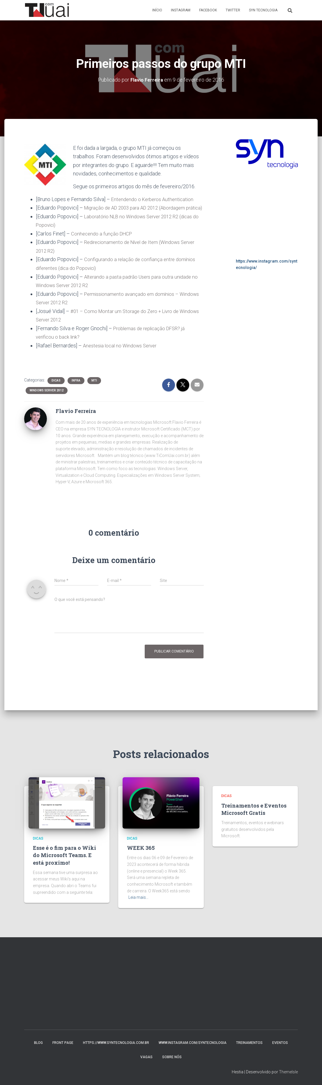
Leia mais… (138, 897)
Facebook (208, 10)
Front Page (62, 1043)
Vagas (146, 1057)
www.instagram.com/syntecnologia (193, 1043)
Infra (76, 386)
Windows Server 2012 (46, 396)
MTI (94, 386)
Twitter (233, 10)
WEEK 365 (141, 847)
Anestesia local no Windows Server (122, 352)
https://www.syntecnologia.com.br (116, 1043)
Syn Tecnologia (263, 10)
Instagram (180, 10)
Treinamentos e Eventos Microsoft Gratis (253, 809)
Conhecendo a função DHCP (102, 241)
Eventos (280, 1043)
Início (157, 10)
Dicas (56, 386)
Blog (38, 1043)
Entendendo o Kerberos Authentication (154, 199)
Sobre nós (172, 1057)
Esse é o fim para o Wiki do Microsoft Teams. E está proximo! (64, 855)
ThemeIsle (288, 1072)
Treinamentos (249, 1043)
